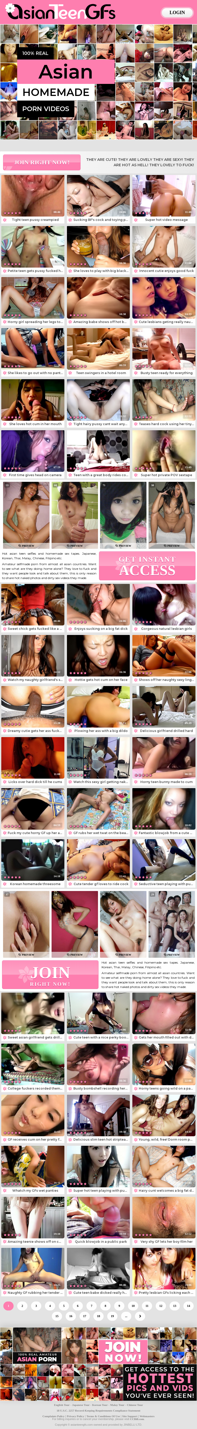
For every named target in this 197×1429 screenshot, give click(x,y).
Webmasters (147, 1416)
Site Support (129, 1416)
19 (112, 1316)
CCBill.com (137, 1419)
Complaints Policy (54, 1416)
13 (174, 1306)
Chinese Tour (135, 1404)
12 (160, 1306)
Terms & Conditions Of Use (103, 1416)
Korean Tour (100, 1404)
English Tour (62, 1404)
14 (188, 1306)
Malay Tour (117, 1404)
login (177, 12)
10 (133, 1306)
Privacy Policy (75, 1416)
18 (98, 1316)
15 (56, 1316)
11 (146, 1306)
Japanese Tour (81, 1404)
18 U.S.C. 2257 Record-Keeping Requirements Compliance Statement (98, 1410)
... (126, 1316)
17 (84, 1316)
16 (70, 1316)
